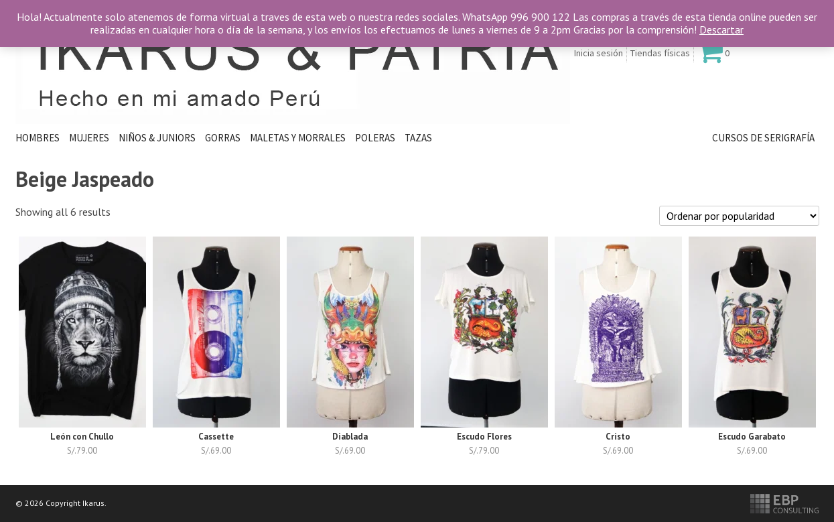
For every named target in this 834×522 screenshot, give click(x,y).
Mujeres (89, 137)
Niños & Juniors (157, 137)
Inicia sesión (598, 53)
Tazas (418, 137)
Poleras (375, 137)
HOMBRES (37, 137)
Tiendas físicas (660, 53)
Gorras (222, 137)
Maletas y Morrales (298, 137)
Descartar (721, 29)
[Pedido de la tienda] (739, 216)
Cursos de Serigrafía (763, 137)
